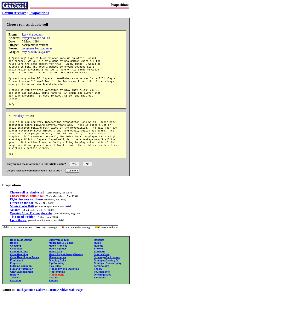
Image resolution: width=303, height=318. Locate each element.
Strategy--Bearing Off (106, 277)
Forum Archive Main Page (65, 306)
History (14, 291)
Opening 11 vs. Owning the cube (31, 230)
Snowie (98, 265)
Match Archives (58, 262)
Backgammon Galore (31, 306)
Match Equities (58, 265)
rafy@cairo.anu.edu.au (36, 38)
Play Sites (55, 282)
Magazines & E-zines (61, 259)
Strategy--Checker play (107, 279)
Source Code (101, 271)
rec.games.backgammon (37, 48)
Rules (97, 259)
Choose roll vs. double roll (27, 209)
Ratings (53, 297)
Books (14, 259)
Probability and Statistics (64, 285)
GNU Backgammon (21, 288)
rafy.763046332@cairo (36, 51)
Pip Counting (57, 279)
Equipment (16, 277)
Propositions (39, 13)
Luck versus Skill (59, 256)
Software (99, 268)
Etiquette (15, 279)
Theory (98, 285)
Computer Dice (19, 268)
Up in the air (18, 237)
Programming (57, 288)
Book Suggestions (21, 256)
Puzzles (53, 294)
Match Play (55, 268)
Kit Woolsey (16, 125)
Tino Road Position (22, 233)
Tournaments (102, 288)
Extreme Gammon (20, 282)
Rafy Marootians (32, 34)
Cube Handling (19, 271)
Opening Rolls (57, 277)
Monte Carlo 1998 (22, 223)
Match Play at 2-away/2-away (66, 271)
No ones (15, 226)
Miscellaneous (57, 274)
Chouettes (16, 265)
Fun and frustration (21, 285)
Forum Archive (14, 13)
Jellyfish (15, 294)
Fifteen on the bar (21, 219)
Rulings (98, 262)
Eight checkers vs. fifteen (26, 216)
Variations (100, 294)
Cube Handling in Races (24, 274)
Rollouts (99, 256)
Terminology (101, 282)
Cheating (15, 262)
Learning (15, 297)
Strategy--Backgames (107, 274)
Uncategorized (102, 291)
